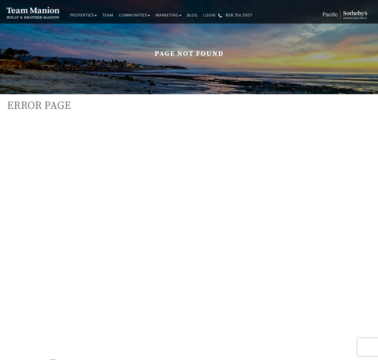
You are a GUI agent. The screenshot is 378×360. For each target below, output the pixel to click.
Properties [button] (83, 15)
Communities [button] (134, 15)
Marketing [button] (168, 15)
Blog (192, 15)
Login (209, 15)
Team (107, 15)
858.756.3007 (239, 15)
